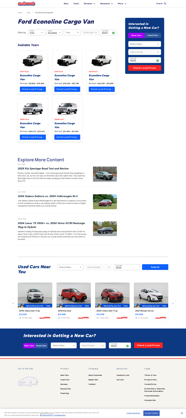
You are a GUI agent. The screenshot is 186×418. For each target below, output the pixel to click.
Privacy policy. (47, 415)
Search (155, 267)
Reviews (64, 384)
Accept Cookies (151, 413)
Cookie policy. (60, 415)
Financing (64, 393)
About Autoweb (95, 375)
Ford (28, 13)
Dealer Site (93, 379)
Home (20, 13)
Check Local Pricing (33, 89)
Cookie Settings (133, 413)
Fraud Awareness (151, 395)
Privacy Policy (150, 379)
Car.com (120, 379)
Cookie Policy (150, 384)
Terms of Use (150, 375)
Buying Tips (65, 389)
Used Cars (153, 35)
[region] (93, 413)
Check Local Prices (144, 68)
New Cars (136, 35)
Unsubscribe (150, 400)
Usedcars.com (123, 375)
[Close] (182, 413)
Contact (91, 384)
